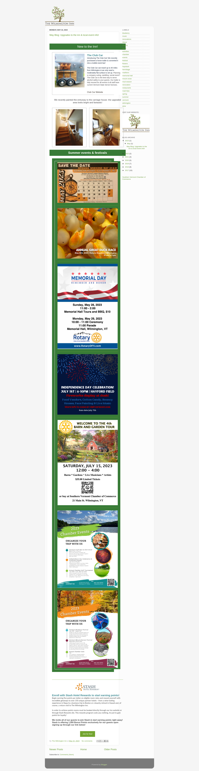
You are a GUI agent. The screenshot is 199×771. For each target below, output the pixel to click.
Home (83, 749)
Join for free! (88, 734)
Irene (124, 48)
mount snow (127, 79)
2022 (127, 154)
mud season (127, 82)
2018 (127, 167)
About (124, 42)
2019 (127, 164)
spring (124, 94)
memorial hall (127, 76)
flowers (125, 64)
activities (125, 51)
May (129, 144)
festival (125, 60)
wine (124, 106)
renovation (126, 85)
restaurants (126, 88)
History (125, 45)
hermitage (126, 69)
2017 (127, 170)
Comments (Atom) (67, 755)
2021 (127, 157)
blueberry (125, 33)
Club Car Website (95, 92)
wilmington (126, 103)
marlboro (125, 73)
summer (125, 97)
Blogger (104, 765)
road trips (125, 91)
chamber (125, 54)
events (124, 57)
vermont (125, 100)
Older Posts (110, 749)
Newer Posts (56, 749)
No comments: (87, 741)
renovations (126, 39)
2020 (127, 160)
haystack (125, 66)
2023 (127, 141)
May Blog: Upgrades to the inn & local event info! (74, 35)
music (124, 36)
